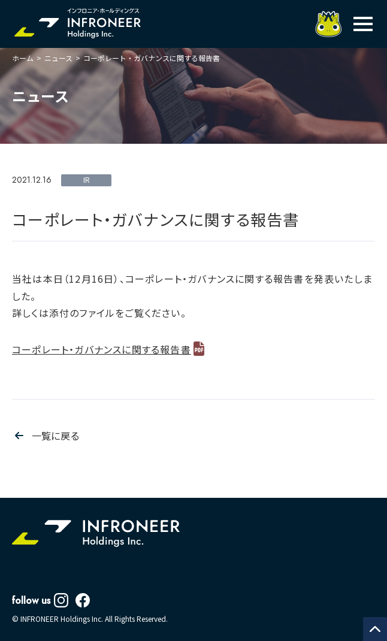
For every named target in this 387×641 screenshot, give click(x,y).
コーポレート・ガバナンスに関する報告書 (101, 349)
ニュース (58, 58)
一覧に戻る (56, 435)
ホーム (23, 58)
